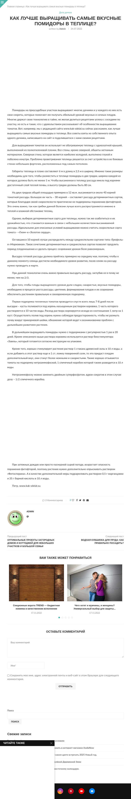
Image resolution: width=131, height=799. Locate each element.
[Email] (92, 791)
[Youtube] (81, 791)
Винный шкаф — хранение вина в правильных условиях (35, 740)
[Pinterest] (71, 791)
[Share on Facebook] (77, 500)
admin (62, 28)
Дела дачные (65, 12)
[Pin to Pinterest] (84, 500)
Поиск (10, 710)
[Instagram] (60, 791)
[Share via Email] (87, 500)
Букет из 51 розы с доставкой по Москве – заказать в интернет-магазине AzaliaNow (50, 747)
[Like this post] (73, 500)
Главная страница (15, 6)
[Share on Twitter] (80, 500)
